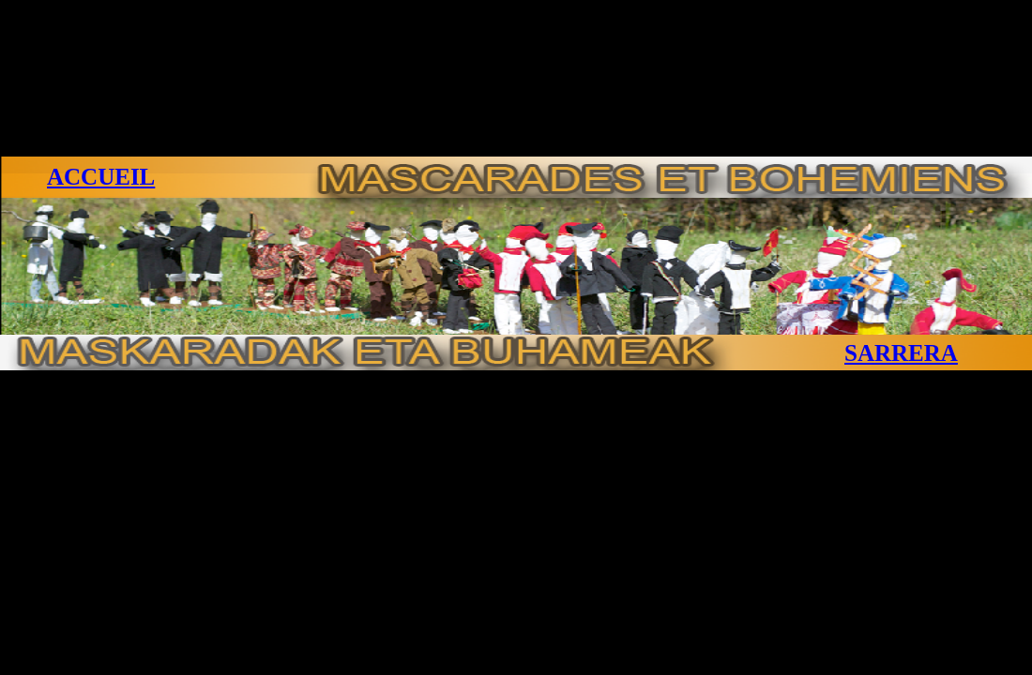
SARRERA (901, 353)
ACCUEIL (101, 176)
